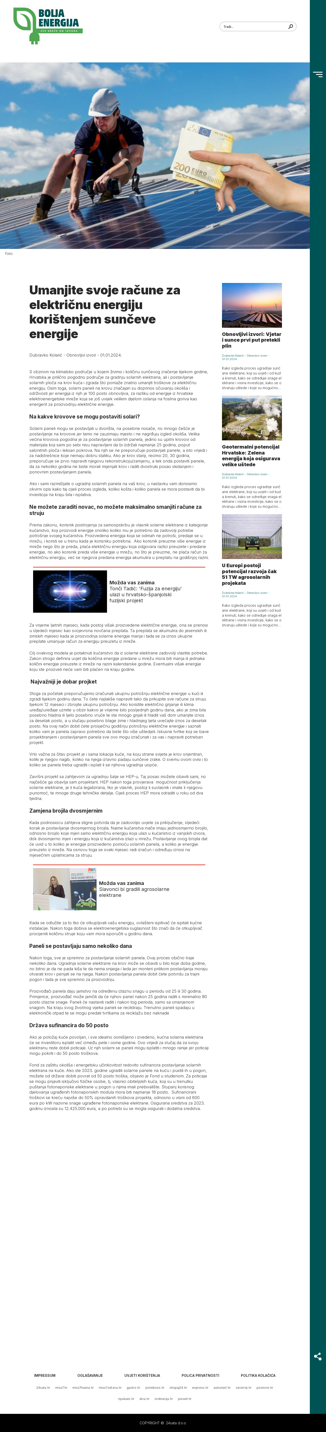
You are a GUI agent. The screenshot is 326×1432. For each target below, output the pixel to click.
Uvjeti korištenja (142, 1375)
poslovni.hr (265, 1387)
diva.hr (144, 1399)
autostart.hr (222, 1387)
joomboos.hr (154, 1387)
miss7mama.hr (83, 1387)
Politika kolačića (258, 1375)
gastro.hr (133, 1387)
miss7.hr (61, 1387)
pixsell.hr (185, 1399)
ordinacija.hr (164, 1399)
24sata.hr (43, 1387)
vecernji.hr (244, 1387)
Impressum (44, 1375)
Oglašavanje (90, 1375)
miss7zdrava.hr (110, 1387)
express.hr (200, 1387)
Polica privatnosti (200, 1375)
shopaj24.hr (178, 1387)
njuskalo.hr (126, 1399)
